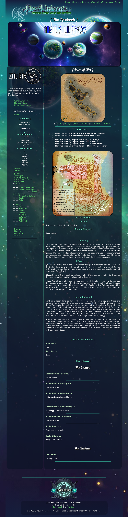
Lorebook (109, 2)
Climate (17, 173)
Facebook (57, 507)
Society (22, 198)
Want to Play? (97, 2)
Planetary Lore (20, 103)
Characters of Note (22, 105)
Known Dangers (21, 177)
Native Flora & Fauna (23, 179)
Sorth (16, 115)
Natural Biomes (20, 171)
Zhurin (58, 124)
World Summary (21, 101)
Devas (22, 206)
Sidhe (21, 219)
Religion (22, 200)
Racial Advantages (27, 190)
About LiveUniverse (80, 2)
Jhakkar (19, 204)
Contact (118, 2)
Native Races (19, 181)
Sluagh (22, 213)
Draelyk (17, 229)
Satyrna (22, 217)
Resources (18, 175)
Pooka (21, 211)
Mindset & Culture (27, 196)
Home (67, 2)
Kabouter (23, 209)
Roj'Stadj (23, 221)
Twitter (71, 507)
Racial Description (27, 188)
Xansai (17, 235)
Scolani (19, 183)
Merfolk (22, 215)
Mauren (17, 231)
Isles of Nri (18, 233)
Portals (17, 169)
